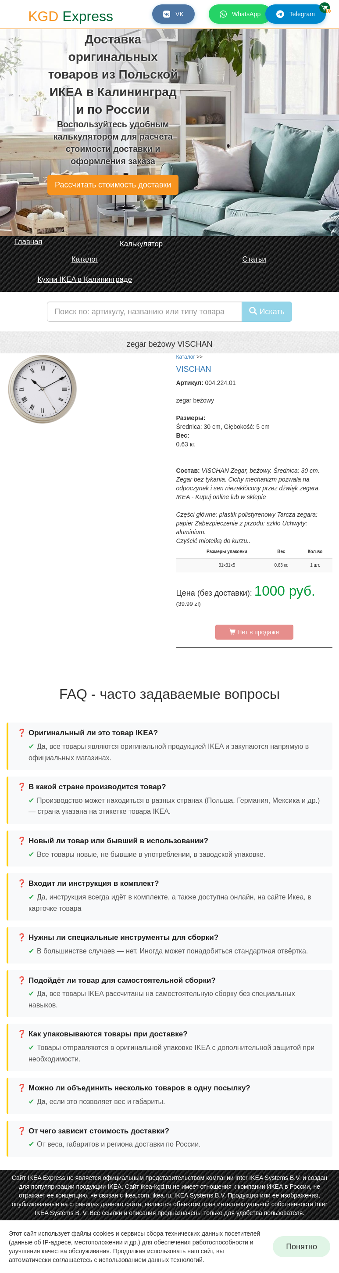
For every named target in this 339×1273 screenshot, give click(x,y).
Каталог (185, 357)
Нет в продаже (254, 632)
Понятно (301, 1246)
